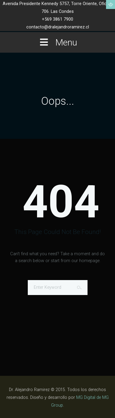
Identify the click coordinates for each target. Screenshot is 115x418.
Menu (57, 42)
